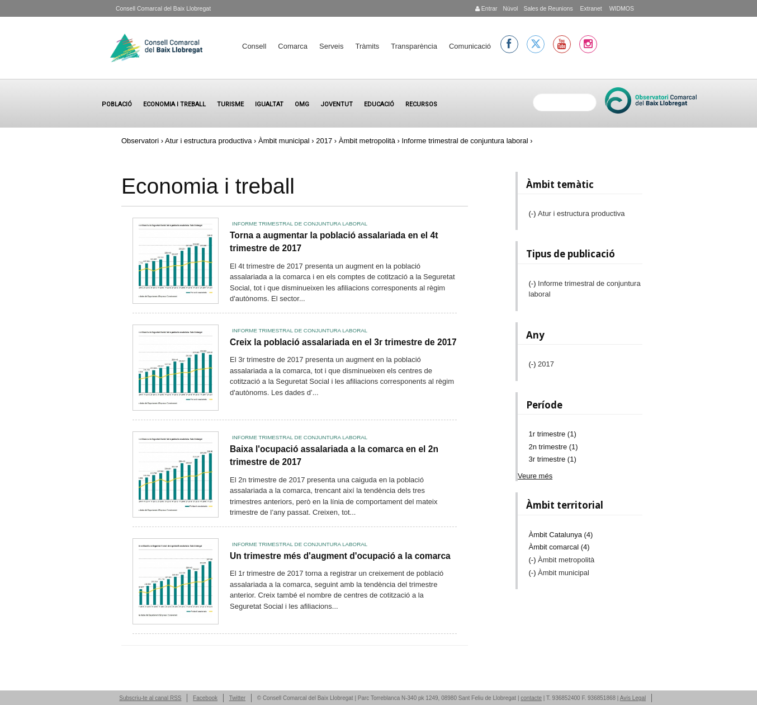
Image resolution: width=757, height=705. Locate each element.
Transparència (414, 46)
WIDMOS (621, 8)
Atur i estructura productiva (208, 141)
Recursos (421, 104)
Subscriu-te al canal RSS (150, 698)
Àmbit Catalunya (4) (561, 534)
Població (117, 104)
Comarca (292, 46)
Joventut (336, 104)
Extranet (590, 8)
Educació (379, 104)
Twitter (237, 698)
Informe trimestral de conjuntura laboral (299, 223)
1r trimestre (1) (552, 434)
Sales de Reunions (548, 8)
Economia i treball (174, 104)
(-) (533, 213)
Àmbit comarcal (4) (559, 547)
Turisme (230, 104)
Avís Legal (633, 698)
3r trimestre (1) (552, 459)
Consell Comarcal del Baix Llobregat (163, 8)
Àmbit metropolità (367, 141)
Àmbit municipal (284, 141)
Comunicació (470, 46)
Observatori (140, 141)
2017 (324, 141)
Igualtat (269, 104)
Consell (254, 46)
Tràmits (367, 46)
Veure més (535, 476)
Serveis (331, 46)
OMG (302, 104)
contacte (531, 698)
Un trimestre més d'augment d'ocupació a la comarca (340, 556)
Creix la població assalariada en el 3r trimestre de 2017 (343, 342)
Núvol (510, 8)
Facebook (205, 698)
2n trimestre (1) (553, 447)
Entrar (486, 8)
